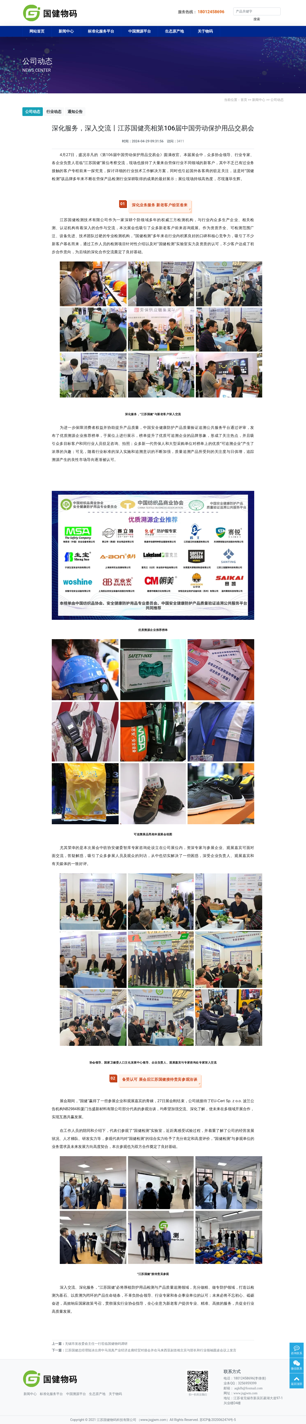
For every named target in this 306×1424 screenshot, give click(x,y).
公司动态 (277, 100)
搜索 (257, 19)
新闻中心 (66, 31)
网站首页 (36, 31)
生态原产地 (174, 31)
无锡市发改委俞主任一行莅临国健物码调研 (96, 1343)
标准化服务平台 (101, 31)
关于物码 (205, 31)
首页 (244, 100)
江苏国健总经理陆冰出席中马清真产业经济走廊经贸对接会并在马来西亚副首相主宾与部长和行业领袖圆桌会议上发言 (150, 1350)
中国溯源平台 (139, 31)
